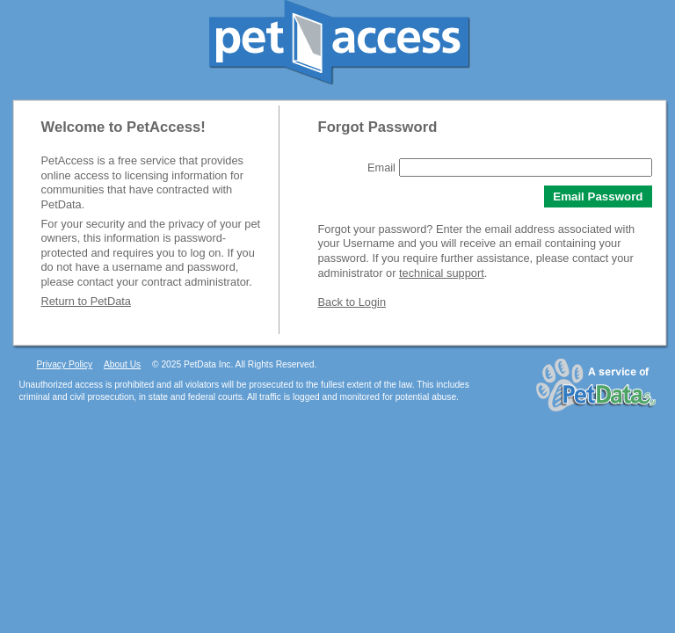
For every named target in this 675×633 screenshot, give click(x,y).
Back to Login (352, 302)
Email (381, 167)
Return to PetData (86, 301)
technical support (441, 273)
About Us (122, 364)
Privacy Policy (65, 364)
